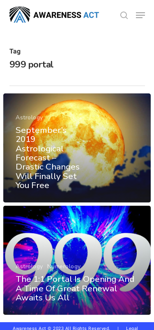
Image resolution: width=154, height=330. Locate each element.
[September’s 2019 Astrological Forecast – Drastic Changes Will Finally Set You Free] (77, 147)
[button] (140, 15)
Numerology (64, 266)
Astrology (29, 117)
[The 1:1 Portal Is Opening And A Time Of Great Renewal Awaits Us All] (77, 260)
